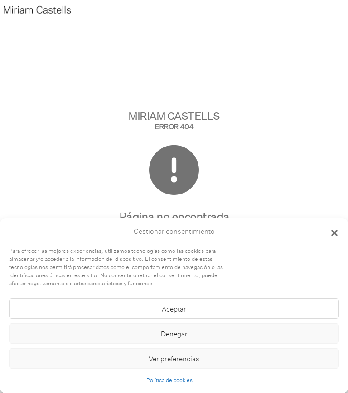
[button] (334, 231)
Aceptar (174, 308)
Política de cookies (169, 380)
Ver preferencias (174, 358)
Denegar (174, 333)
